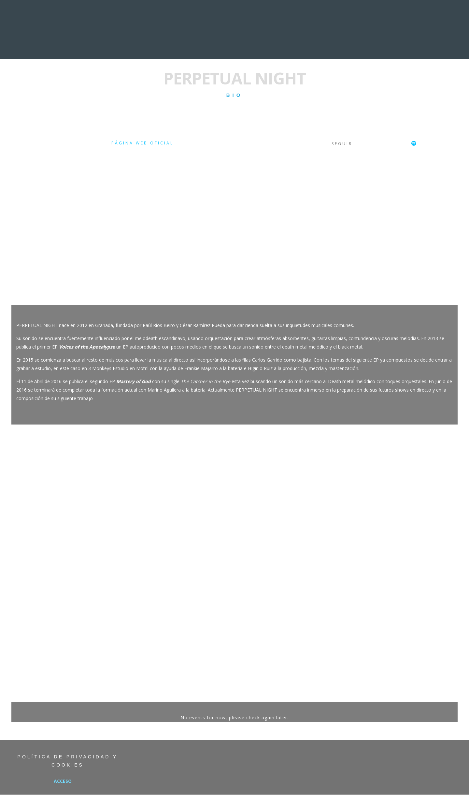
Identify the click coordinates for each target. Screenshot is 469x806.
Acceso (63, 781)
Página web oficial (142, 143)
